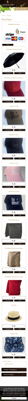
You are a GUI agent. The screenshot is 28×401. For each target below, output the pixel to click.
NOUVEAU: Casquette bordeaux (13, 78)
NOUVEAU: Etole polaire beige (14, 248)
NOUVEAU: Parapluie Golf (13, 49)
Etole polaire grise (13, 220)
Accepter (14, 398)
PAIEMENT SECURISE (14, 24)
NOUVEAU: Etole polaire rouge (14, 277)
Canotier (14, 305)
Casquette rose (13, 163)
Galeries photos (8, 364)
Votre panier (23, 9)
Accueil (3, 15)
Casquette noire (14, 134)
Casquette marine (13, 191)
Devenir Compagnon (9, 369)
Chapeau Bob (14, 333)
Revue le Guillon (8, 374)
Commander (8, 73)
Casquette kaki (13, 106)
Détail (8, 44)
